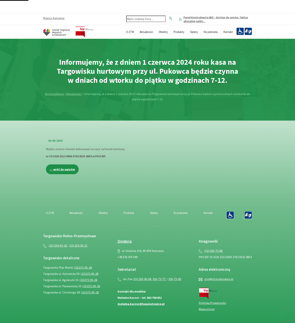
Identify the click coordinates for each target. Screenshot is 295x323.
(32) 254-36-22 (78, 245)
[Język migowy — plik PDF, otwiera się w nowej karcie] (248, 31)
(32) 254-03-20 (58, 245)
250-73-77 (159, 279)
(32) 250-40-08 (142, 279)
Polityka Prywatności (212, 303)
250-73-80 (174, 279)
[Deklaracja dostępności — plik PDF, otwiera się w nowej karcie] (240, 31)
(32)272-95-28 (83, 267)
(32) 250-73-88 (213, 251)
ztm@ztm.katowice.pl (218, 279)
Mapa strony (207, 309)
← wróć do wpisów (62, 169)
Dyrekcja (125, 241)
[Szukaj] (170, 18)
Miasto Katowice (54, 18)
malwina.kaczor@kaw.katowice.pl (141, 304)
